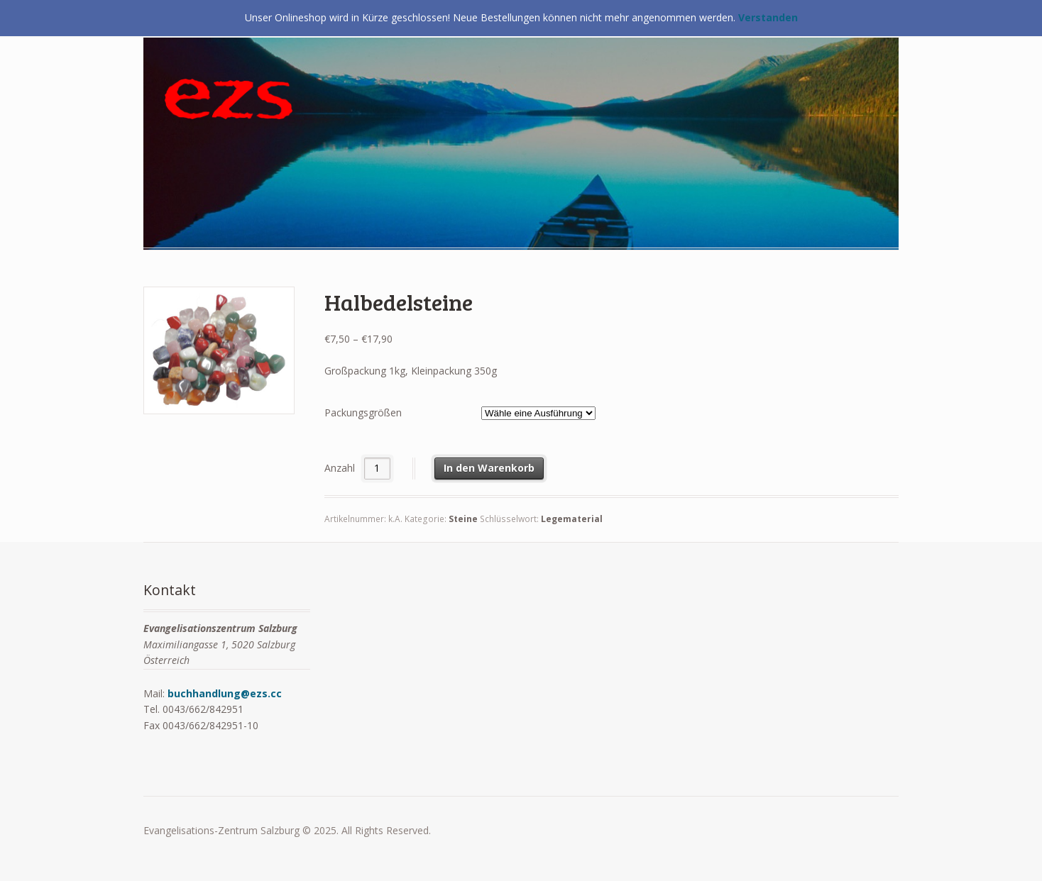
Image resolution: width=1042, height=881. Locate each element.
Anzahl (339, 468)
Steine (463, 519)
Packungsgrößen (363, 412)
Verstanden (768, 17)
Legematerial (572, 519)
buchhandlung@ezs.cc (225, 693)
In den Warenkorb (489, 468)
